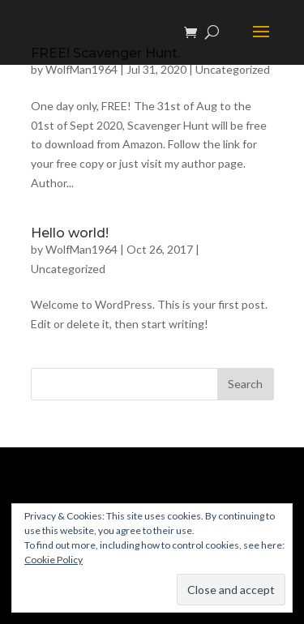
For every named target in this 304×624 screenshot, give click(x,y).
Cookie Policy (53, 559)
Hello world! (70, 233)
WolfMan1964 (81, 69)
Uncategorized (232, 69)
